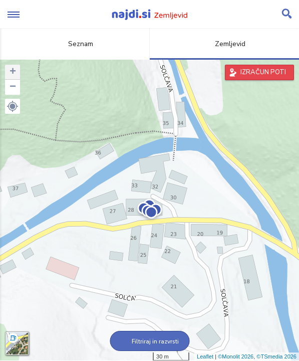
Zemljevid (224, 44)
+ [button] (13, 72)
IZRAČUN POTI (263, 72)
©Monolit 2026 (235, 356)
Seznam (75, 44)
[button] (12, 106)
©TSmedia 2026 (276, 356)
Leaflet (205, 356)
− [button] (13, 87)
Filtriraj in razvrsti (149, 341)
